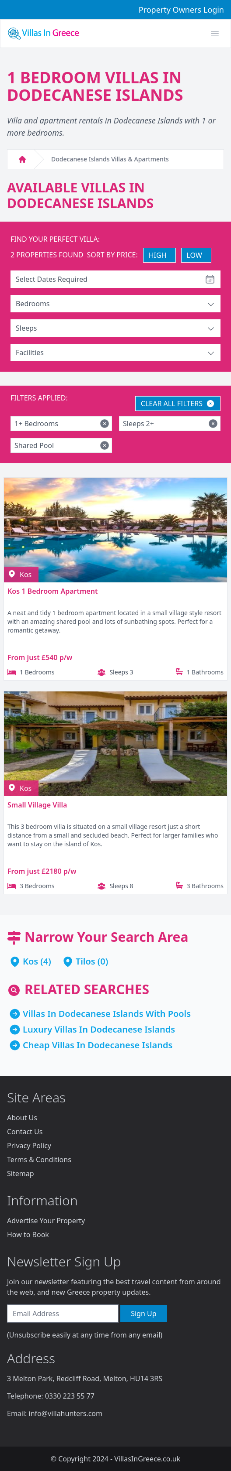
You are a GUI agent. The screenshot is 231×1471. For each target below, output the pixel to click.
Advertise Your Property (46, 1220)
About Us (22, 1117)
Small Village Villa (37, 805)
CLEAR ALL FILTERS (178, 403)
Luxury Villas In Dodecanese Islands (99, 1029)
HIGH (158, 255)
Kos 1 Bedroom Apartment (52, 591)
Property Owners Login (181, 9)
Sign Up (143, 1313)
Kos (30, 961)
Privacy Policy (29, 1145)
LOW (194, 255)
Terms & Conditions (39, 1159)
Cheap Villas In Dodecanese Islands (97, 1045)
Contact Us (24, 1131)
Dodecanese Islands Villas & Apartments (110, 159)
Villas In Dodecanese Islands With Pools (107, 1013)
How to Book (28, 1234)
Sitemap (20, 1173)
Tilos (85, 961)
